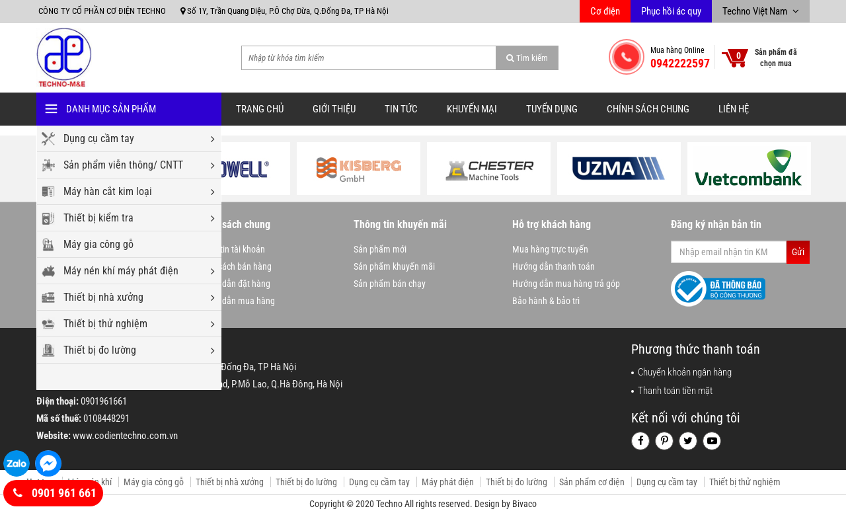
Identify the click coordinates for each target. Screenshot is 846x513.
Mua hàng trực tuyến (550, 249)
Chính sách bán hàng (233, 266)
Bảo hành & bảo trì (546, 301)
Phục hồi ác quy (671, 11)
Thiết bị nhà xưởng (139, 297)
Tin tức (401, 109)
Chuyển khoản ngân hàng (685, 372)
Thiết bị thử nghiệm (139, 324)
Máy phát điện (448, 482)
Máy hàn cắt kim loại (139, 191)
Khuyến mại (472, 109)
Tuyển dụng (552, 109)
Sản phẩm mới (380, 249)
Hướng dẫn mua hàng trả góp (566, 283)
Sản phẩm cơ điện (592, 482)
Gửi (798, 252)
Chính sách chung (648, 109)
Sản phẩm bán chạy (390, 283)
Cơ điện (605, 11)
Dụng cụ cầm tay (139, 139)
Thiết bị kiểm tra (139, 218)
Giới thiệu (334, 109)
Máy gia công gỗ (98, 244)
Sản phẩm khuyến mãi (394, 266)
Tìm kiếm (527, 57)
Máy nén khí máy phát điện (139, 271)
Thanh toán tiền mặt (675, 391)
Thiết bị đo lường (139, 350)
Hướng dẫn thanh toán (553, 266)
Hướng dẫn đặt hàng (232, 283)
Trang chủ (260, 109)
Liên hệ (733, 109)
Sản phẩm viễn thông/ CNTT (139, 165)
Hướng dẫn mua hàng (235, 301)
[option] (228, 168)
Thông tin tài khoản (230, 249)
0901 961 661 (54, 493)
